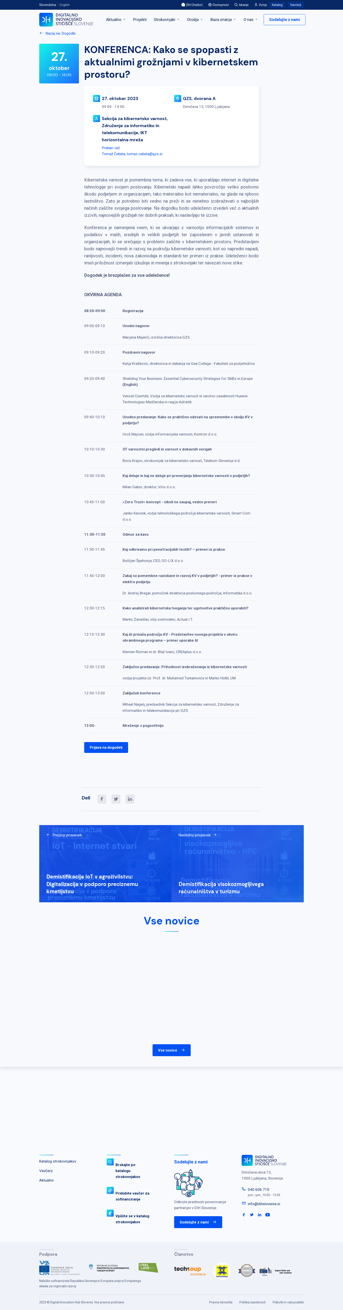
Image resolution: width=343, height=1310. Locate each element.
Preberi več (111, 148)
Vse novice (171, 1050)
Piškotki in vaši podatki (288, 1302)
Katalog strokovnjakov (57, 1161)
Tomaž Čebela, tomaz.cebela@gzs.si (132, 154)
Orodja (195, 19)
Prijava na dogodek (106, 747)
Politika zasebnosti (252, 1302)
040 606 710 (258, 1189)
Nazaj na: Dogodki (57, 33)
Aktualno (116, 19)
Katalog (277, 5)
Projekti (140, 19)
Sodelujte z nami (284, 19)
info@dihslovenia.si (264, 1204)
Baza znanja (224, 19)
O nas (251, 19)
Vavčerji (295, 5)
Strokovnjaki (167, 19)
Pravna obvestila (220, 1302)
